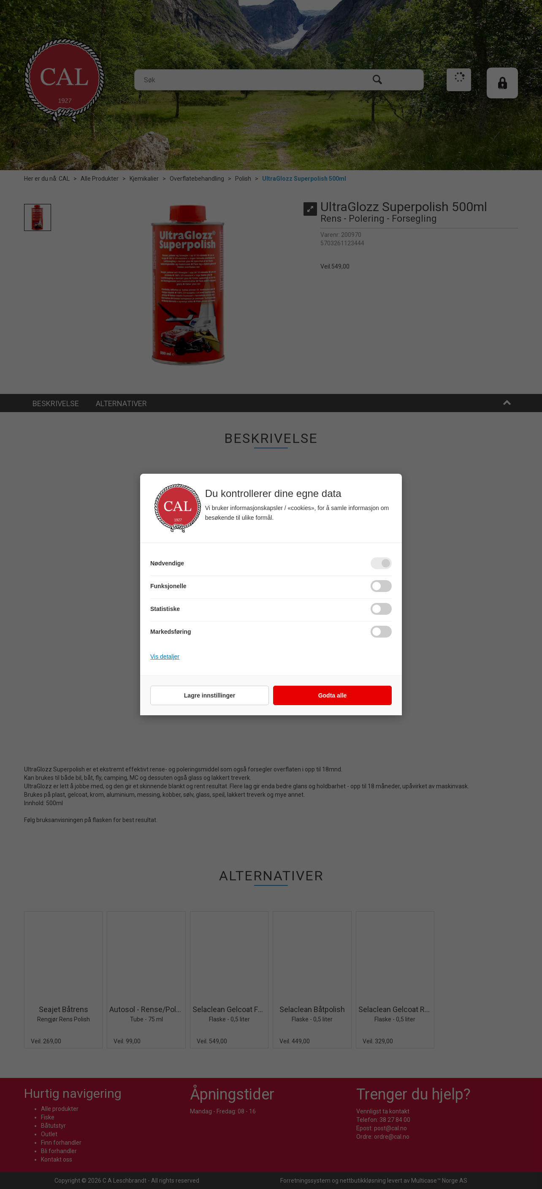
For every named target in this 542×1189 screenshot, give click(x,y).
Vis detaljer (164, 656)
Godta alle (332, 695)
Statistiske (165, 608)
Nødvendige (167, 563)
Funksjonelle (168, 586)
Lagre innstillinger (209, 695)
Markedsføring (170, 631)
